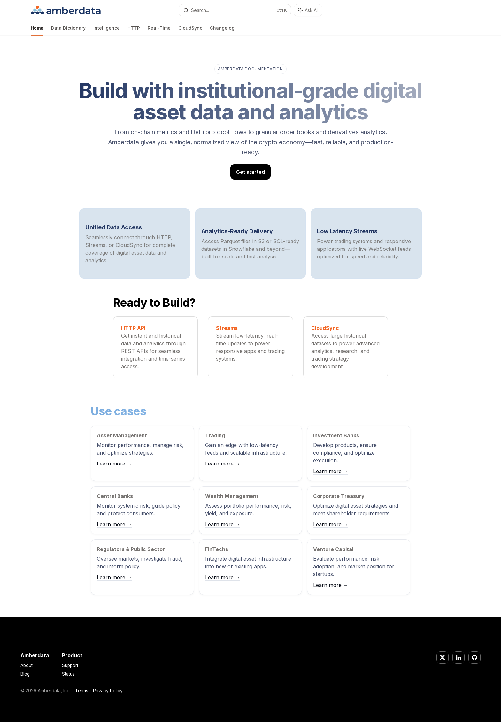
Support (70, 665)
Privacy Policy (108, 690)
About (26, 665)
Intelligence (106, 30)
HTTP (133, 30)
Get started (250, 172)
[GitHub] (474, 657)
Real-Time (159, 30)
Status (68, 674)
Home (37, 30)
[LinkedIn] (458, 657)
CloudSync (190, 30)
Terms (81, 690)
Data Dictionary (68, 30)
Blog (25, 674)
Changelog (222, 30)
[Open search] (235, 10)
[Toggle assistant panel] (308, 10)
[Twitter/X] (442, 657)
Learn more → (114, 463)
